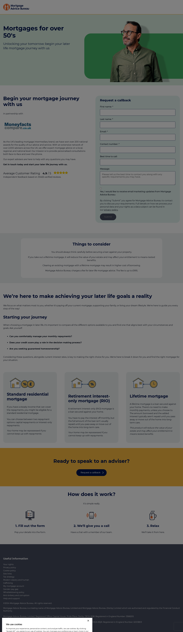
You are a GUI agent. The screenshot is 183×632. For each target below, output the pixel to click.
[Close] (88, 626)
